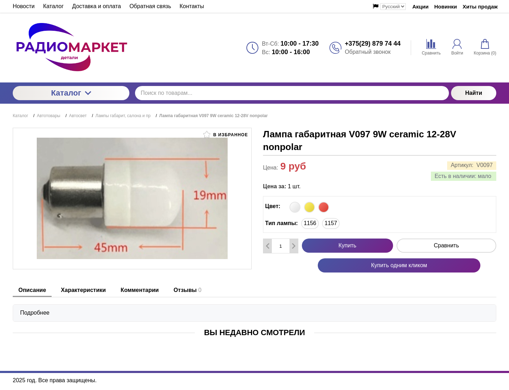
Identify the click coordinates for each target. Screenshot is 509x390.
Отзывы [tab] (187, 290)
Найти (473, 93)
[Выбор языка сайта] (393, 6)
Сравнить (446, 245)
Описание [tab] (32, 290)
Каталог (71, 92)
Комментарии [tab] (140, 290)
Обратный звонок (368, 52)
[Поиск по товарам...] (292, 93)
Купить (348, 245)
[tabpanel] (254, 309)
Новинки (445, 7)
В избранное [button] (225, 134)
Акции (420, 7)
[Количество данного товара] (280, 246)
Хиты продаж (480, 7)
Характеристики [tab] (83, 290)
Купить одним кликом (399, 265)
